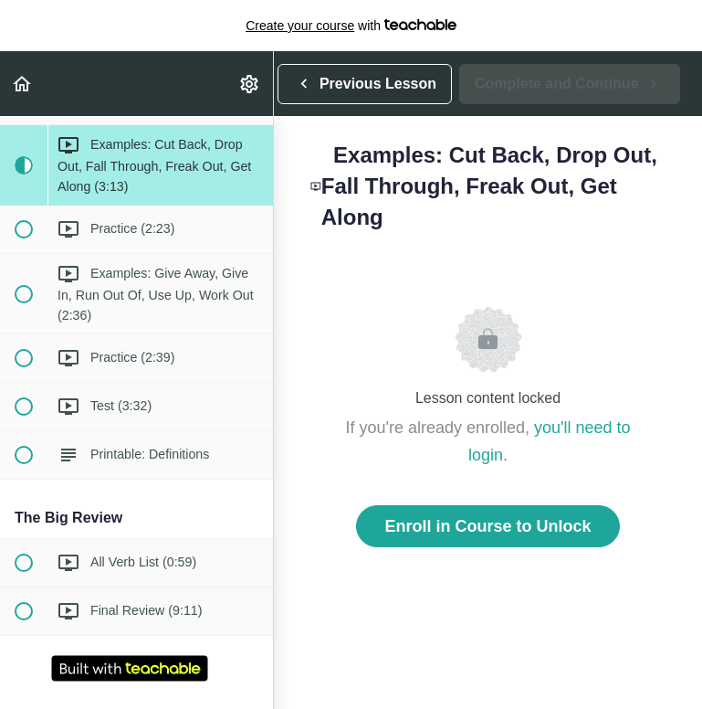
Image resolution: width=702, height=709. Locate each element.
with (351, 25)
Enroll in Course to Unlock (487, 526)
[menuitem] (250, 83)
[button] (23, 83)
